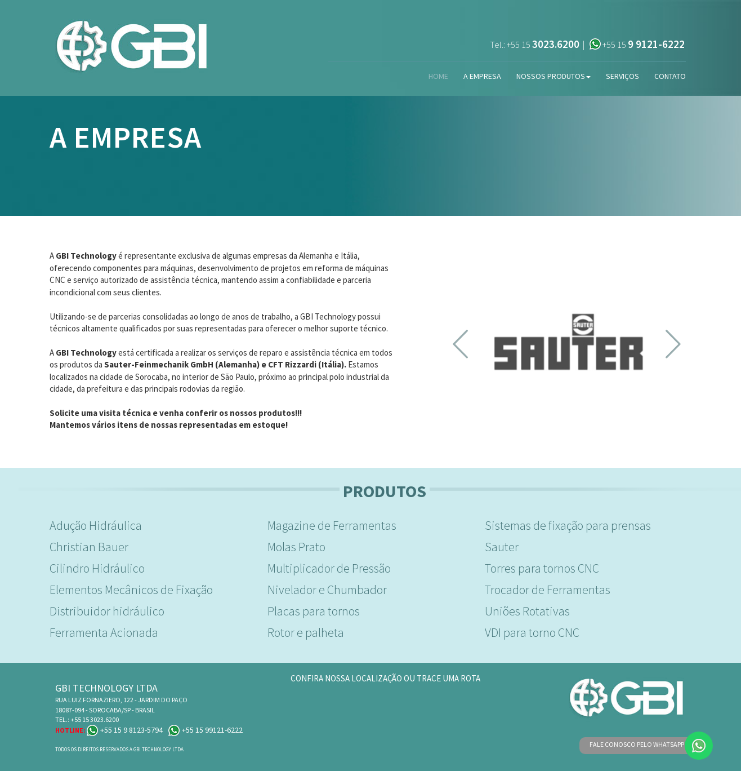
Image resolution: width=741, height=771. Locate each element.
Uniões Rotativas (527, 611)
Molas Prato (296, 547)
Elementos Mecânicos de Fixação (131, 589)
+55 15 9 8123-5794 (125, 730)
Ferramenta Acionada (104, 632)
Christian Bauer (89, 547)
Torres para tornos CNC (542, 568)
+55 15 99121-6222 (205, 730)
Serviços (622, 76)
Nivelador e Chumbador (327, 589)
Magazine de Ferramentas (331, 525)
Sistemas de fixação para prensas (568, 525)
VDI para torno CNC (532, 632)
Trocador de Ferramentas (547, 589)
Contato (670, 76)
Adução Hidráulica (96, 525)
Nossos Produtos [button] (553, 76)
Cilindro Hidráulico (97, 568)
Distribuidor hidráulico (107, 611)
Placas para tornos (313, 611)
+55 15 (543, 44)
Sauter (502, 547)
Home (438, 76)
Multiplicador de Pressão (329, 568)
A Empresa (482, 76)
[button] (460, 344)
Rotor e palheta (305, 632)
